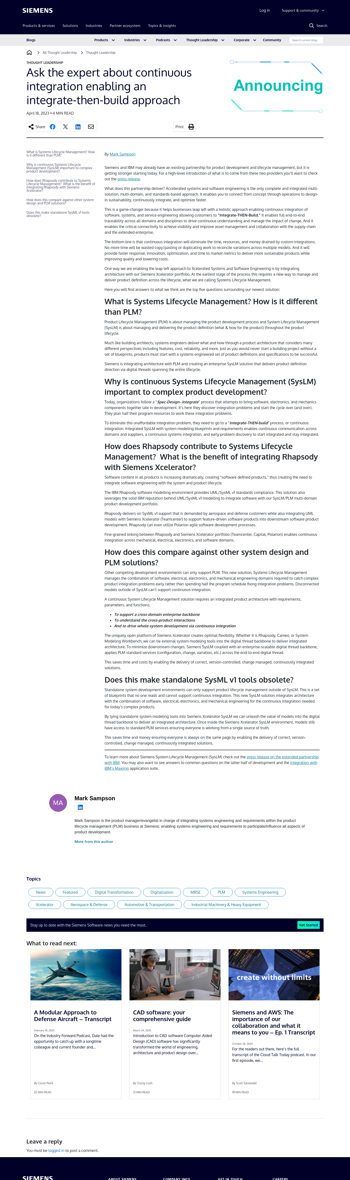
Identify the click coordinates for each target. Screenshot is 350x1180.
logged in (56, 1150)
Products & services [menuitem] (39, 25)
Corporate (242, 40)
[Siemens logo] (38, 10)
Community (272, 40)
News (41, 892)
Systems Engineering (260, 892)
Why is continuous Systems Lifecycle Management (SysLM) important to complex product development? (59, 167)
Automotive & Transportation (149, 904)
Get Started (308, 925)
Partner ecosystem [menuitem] (125, 25)
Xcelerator (45, 904)
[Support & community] (303, 10)
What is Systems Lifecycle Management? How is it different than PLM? (60, 153)
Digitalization (162, 892)
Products (101, 40)
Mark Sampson (122, 154)
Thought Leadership (202, 40)
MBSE (195, 892)
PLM (221, 892)
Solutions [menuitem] (70, 25)
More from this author (94, 841)
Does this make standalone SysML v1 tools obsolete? (58, 214)
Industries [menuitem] (94, 25)
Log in (265, 10)
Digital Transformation (114, 892)
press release (128, 179)
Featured (70, 892)
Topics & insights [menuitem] (162, 25)
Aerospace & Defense (89, 904)
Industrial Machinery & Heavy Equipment (226, 904)
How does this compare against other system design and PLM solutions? (60, 201)
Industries (132, 40)
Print (179, 126)
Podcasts (163, 40)
